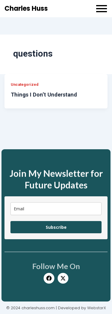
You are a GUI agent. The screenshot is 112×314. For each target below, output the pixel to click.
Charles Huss (26, 8)
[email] (56, 208)
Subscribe (56, 227)
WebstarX (96, 308)
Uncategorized (25, 84)
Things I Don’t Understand (44, 94)
